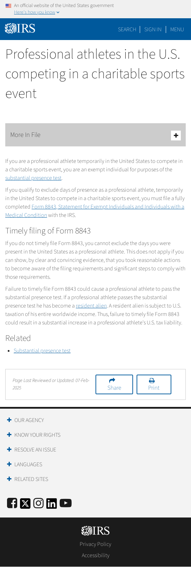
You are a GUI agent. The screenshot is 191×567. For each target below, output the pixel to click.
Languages (28, 464)
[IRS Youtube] (66, 503)
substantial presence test (33, 178)
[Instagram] (38, 503)
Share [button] (114, 388)
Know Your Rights (37, 435)
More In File (95, 135)
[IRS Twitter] (25, 505)
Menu (177, 29)
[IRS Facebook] (12, 503)
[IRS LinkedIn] (51, 505)
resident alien (91, 306)
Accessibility (96, 555)
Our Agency (29, 420)
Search (127, 29)
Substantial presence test (42, 351)
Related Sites (31, 479)
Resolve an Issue (35, 450)
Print (153, 388)
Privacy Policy (95, 544)
